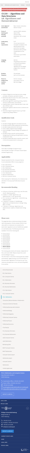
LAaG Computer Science (8, 338)
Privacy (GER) (4, 403)
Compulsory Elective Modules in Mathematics (13, 300)
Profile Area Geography (8, 314)
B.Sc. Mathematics (7, 280)
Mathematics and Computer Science (12, 5)
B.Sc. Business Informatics (9, 283)
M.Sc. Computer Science (8, 293)
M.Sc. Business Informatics (9, 331)
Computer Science (7, 361)
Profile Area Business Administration (11, 307)
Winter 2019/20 (6, 238)
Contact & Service (7, 431)
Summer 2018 (6, 235)
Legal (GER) (4, 400)
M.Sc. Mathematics (7, 297)
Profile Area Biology (7, 310)
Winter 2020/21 (6, 240)
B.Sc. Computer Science (8, 276)
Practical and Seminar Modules (10, 304)
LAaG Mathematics (7, 341)
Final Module (6, 327)
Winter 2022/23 (6, 245)
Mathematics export (7, 358)
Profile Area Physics (7, 321)
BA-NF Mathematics (7, 351)
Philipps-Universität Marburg (6, 408)
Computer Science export (9, 355)
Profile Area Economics (8, 324)
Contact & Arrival (8, 394)
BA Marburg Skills (7, 344)
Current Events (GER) (7, 436)
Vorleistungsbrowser (7, 368)
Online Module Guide (8, 270)
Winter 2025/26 (6, 248)
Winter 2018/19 (6, 237)
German (27, 2)
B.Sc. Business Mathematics (9, 287)
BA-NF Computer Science (8, 348)
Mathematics (6, 365)
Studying (22, 5)
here (25, 10)
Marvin (12, 255)
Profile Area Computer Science (10, 317)
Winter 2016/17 (6, 233)
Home (2, 5)
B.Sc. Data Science (7, 273)
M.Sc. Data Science (7, 290)
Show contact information (27, 408)
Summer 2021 (6, 242)
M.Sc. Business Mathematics (9, 334)
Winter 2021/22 (6, 243)
